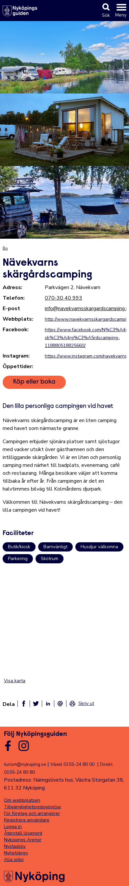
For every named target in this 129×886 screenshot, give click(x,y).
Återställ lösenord (23, 833)
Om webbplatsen (22, 800)
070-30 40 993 (63, 298)
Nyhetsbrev (16, 853)
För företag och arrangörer (32, 813)
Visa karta (14, 681)
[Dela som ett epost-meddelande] (60, 703)
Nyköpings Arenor (22, 840)
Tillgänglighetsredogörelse (32, 807)
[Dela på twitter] (36, 703)
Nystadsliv (15, 846)
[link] (81, 703)
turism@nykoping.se (25, 764)
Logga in (13, 826)
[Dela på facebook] (23, 703)
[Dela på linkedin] (48, 703)
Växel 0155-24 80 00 (72, 764)
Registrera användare (26, 820)
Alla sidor (14, 859)
